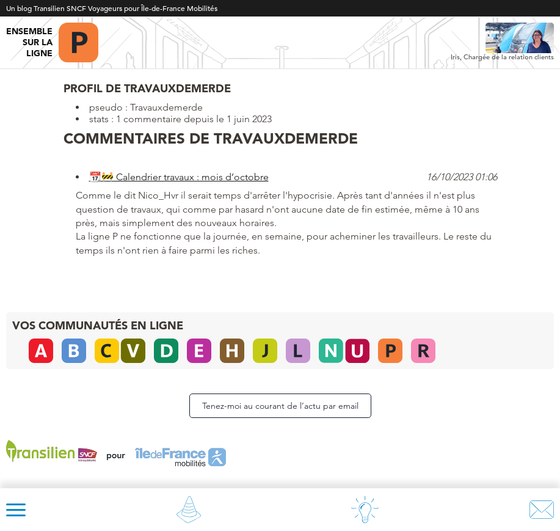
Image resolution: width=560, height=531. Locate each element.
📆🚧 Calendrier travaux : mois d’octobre (179, 177)
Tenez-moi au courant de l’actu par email (280, 405)
